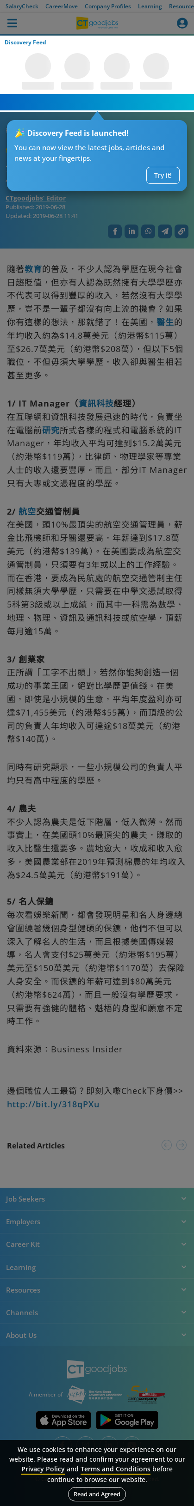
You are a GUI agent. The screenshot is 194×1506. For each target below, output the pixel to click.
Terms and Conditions (115, 1468)
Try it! (163, 175)
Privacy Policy (43, 1468)
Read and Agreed (97, 1494)
